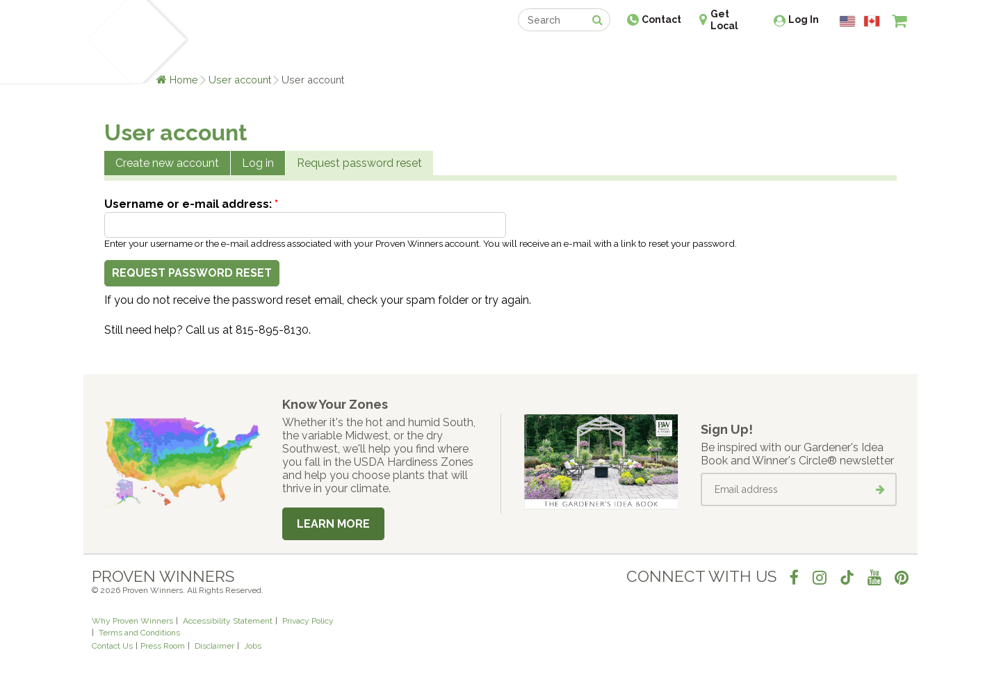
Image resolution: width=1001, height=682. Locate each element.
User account (240, 80)
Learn (259, 53)
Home (184, 80)
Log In (803, 19)
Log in (258, 163)
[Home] (108, 41)
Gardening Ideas (330, 53)
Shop (490, 53)
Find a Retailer (425, 53)
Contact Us (112, 646)
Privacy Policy (308, 621)
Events (537, 53)
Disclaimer (214, 646)
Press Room (162, 646)
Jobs (252, 646)
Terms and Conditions (139, 633)
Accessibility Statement (227, 621)
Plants (213, 53)
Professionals (604, 53)
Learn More (333, 523)
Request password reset (359, 163)
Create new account (167, 163)
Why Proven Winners (132, 621)
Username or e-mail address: (191, 204)
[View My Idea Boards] (874, 55)
